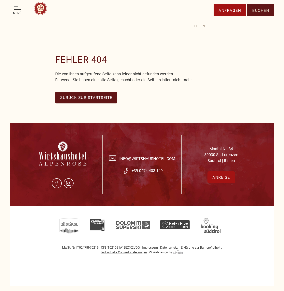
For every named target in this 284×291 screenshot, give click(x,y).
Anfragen (230, 18)
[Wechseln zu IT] (196, 19)
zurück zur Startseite (86, 97)
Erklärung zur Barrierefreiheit (200, 247)
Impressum (150, 247)
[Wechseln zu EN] (203, 19)
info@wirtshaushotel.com (147, 158)
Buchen (260, 18)
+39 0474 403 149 (147, 170)
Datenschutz (169, 247)
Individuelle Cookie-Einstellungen (124, 252)
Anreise (221, 177)
